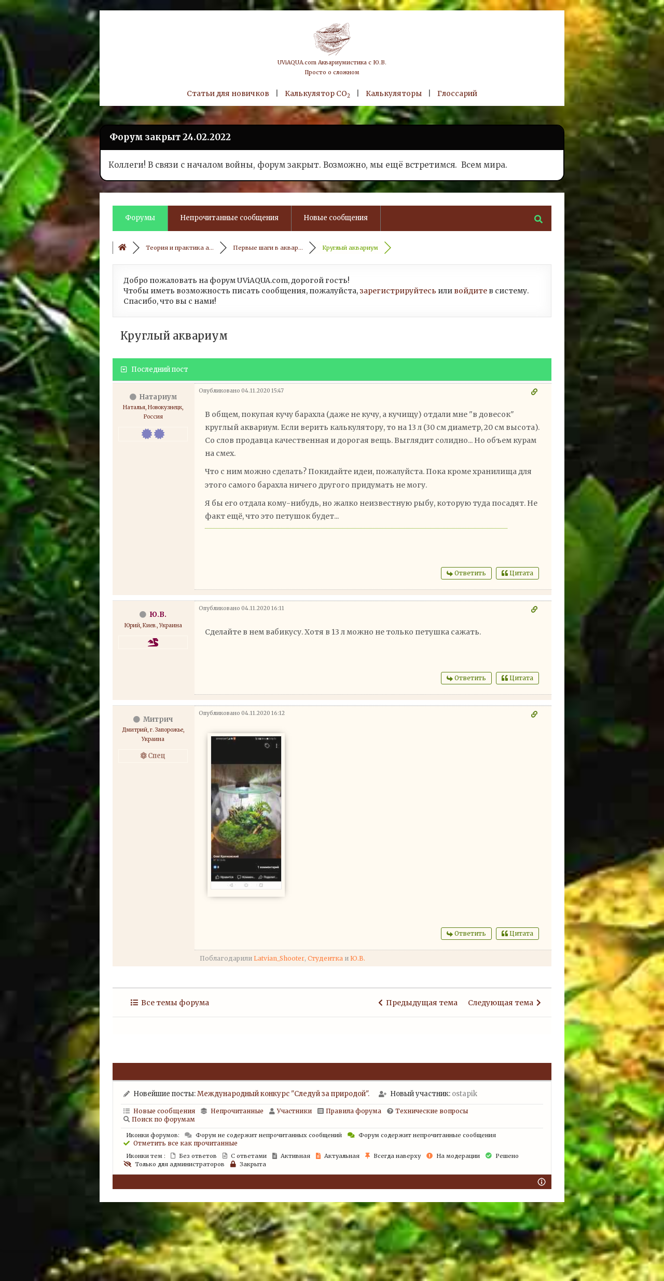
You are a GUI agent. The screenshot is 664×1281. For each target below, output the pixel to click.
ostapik (464, 1093)
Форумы (140, 217)
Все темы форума (170, 1002)
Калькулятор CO (317, 93)
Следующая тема (504, 1002)
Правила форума (349, 1111)
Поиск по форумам (159, 1119)
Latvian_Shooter (279, 958)
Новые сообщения (335, 217)
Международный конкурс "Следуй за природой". (283, 1093)
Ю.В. (158, 614)
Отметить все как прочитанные (180, 1143)
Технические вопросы (427, 1111)
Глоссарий (457, 93)
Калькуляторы (394, 93)
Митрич (158, 719)
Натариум (158, 397)
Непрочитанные (237, 1111)
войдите (470, 290)
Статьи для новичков (228, 93)
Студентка (325, 958)
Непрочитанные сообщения (229, 217)
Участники (290, 1111)
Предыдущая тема (418, 1002)
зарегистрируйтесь (397, 290)
